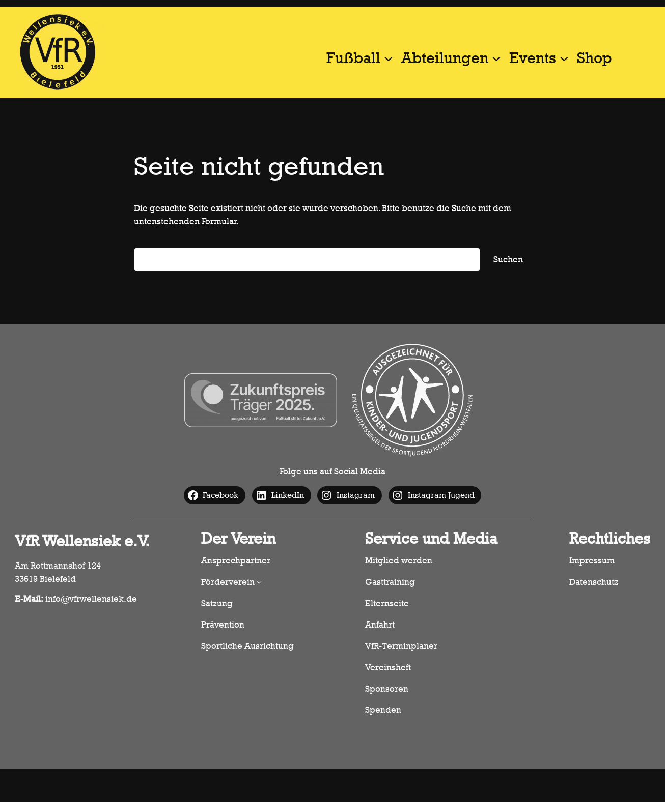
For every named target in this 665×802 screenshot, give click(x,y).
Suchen (508, 259)
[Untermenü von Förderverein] (259, 581)
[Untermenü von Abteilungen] (496, 58)
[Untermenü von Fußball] (388, 58)
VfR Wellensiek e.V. (82, 541)
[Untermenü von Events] (564, 58)
